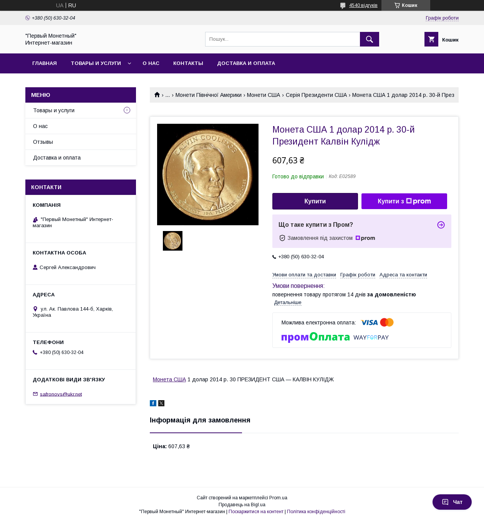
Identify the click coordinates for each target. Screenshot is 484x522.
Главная (44, 63)
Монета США (169, 379)
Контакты (188, 63)
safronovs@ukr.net (61, 394)
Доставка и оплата (246, 63)
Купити (315, 201)
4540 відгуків (363, 5)
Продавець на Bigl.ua (242, 504)
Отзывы (43, 142)
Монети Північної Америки (209, 95)
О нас (151, 63)
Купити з (404, 201)
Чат (452, 502)
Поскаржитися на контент (256, 511)
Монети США (263, 95)
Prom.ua (278, 497)
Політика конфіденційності (316, 511)
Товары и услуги (96, 63)
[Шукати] (369, 39)
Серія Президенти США (316, 95)
